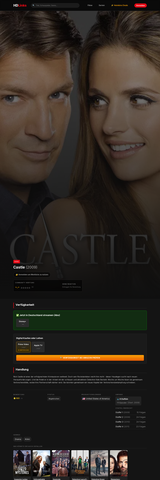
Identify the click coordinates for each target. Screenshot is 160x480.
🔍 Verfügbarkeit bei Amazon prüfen (80, 358)
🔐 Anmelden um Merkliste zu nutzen (32, 274)
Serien (102, 5)
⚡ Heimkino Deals (119, 5)
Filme (90, 5)
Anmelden (140, 5)
